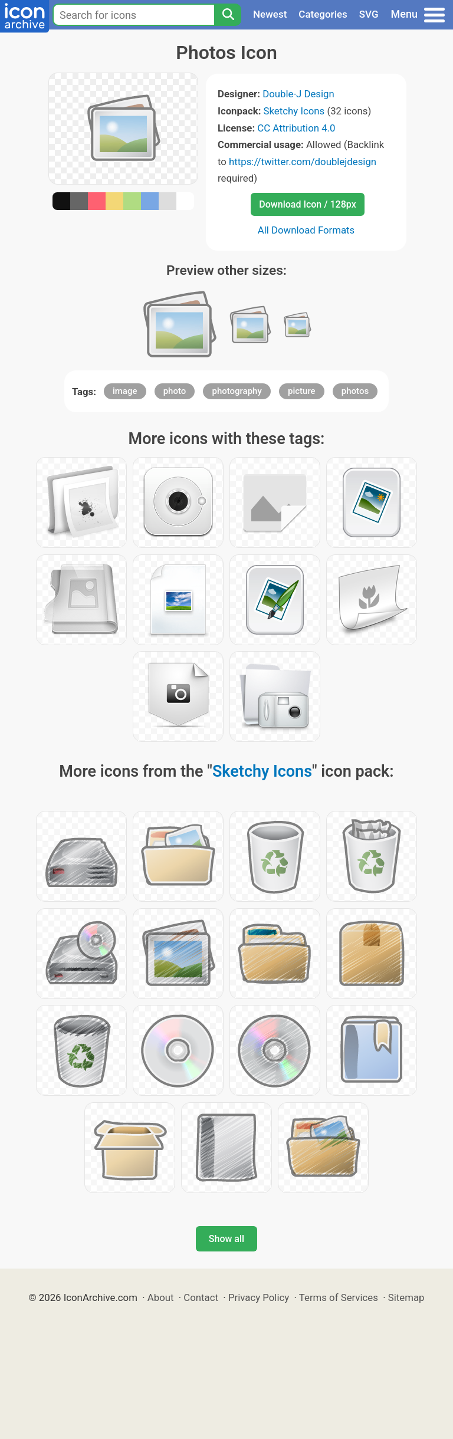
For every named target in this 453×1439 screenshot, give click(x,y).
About (160, 1297)
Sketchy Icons (294, 111)
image (125, 391)
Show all (226, 1238)
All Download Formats (306, 230)
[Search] (227, 15)
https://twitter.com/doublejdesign (302, 161)
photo (174, 391)
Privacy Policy (258, 1297)
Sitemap (406, 1297)
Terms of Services (338, 1297)
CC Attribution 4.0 (296, 128)
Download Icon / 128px (307, 204)
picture (302, 391)
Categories (322, 14)
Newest (270, 14)
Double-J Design (298, 94)
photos (355, 391)
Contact (200, 1297)
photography (236, 391)
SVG (369, 14)
